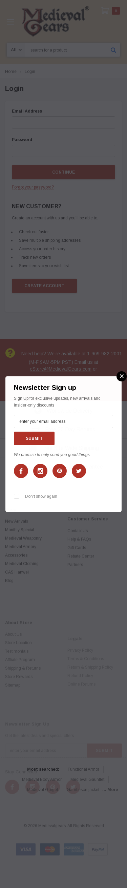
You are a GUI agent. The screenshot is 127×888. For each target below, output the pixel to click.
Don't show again (41, 496)
